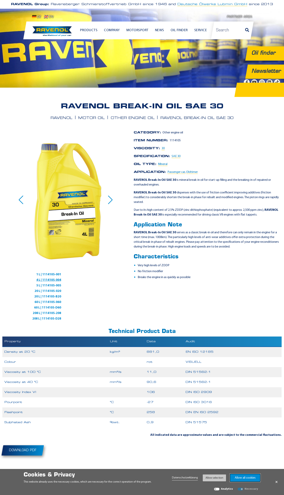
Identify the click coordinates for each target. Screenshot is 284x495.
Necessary (251, 489)
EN (48, 17)
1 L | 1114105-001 (40, 274)
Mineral (162, 164)
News (159, 30)
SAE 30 (176, 156)
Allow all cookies (245, 477)
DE (36, 17)
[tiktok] (246, 465)
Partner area (239, 17)
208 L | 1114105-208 (104, 291)
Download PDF (22, 428)
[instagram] (225, 465)
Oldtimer (192, 172)
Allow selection (214, 477)
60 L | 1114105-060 (105, 285)
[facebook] (204, 465)
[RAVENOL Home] (53, 32)
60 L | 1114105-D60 (38, 291)
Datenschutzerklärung (185, 477)
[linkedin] (236, 465)
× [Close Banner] (276, 482)
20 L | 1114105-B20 (39, 285)
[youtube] (215, 465)
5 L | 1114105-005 (40, 280)
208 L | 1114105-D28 (38, 296)
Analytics (227, 489)
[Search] (247, 30)
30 (163, 148)
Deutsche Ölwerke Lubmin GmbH (212, 4)
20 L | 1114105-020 (105, 280)
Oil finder (179, 30)
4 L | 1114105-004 (105, 274)
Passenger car (176, 172)
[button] (21, 200)
